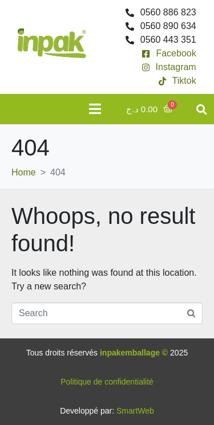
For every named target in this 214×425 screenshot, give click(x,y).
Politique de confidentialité (107, 381)
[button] (201, 109)
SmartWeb (135, 410)
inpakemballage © (134, 352)
